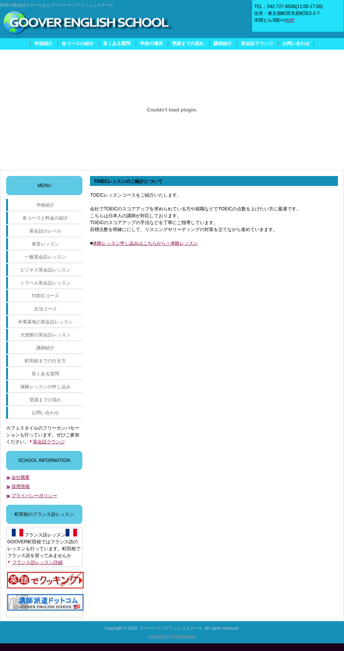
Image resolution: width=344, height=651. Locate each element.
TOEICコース (45, 296)
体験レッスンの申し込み (45, 386)
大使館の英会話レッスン (45, 335)
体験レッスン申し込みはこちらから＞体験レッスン (145, 243)
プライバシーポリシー (34, 495)
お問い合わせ (296, 43)
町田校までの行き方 (45, 360)
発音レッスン (45, 244)
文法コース (45, 309)
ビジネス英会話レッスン (45, 270)
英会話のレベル (45, 231)
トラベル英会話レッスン (45, 283)
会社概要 (20, 477)
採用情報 (20, 486)
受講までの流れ (188, 43)
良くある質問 (116, 43)
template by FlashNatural (172, 636)
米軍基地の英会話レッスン (45, 322)
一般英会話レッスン (45, 257)
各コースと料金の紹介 (45, 218)
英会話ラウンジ (257, 43)
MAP (290, 20)
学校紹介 (43, 43)
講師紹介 (223, 43)
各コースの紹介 (78, 43)
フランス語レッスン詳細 (37, 562)
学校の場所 (151, 43)
